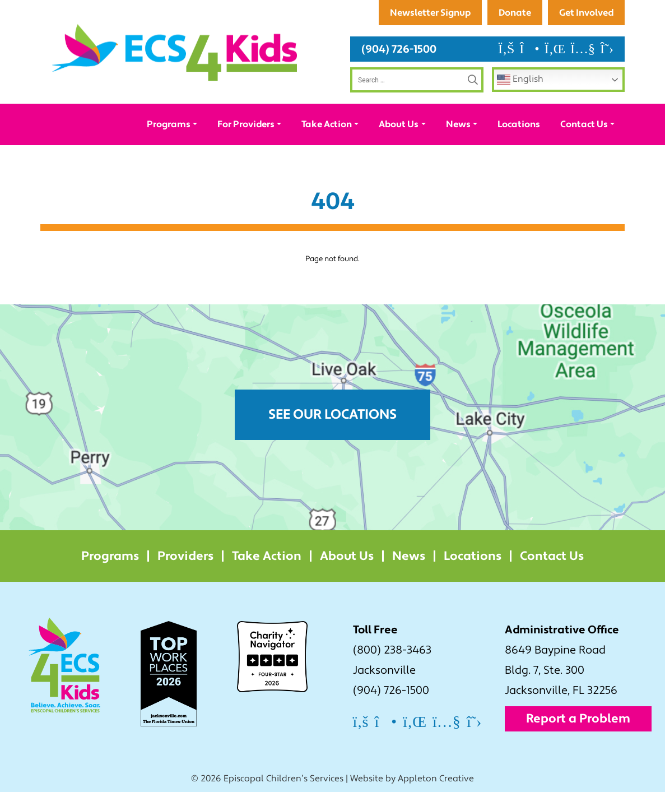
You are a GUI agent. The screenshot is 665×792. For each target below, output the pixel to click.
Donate (515, 12)
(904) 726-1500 (398, 49)
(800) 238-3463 (392, 650)
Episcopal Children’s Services (283, 778)
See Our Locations (332, 414)
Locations (518, 124)
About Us (398, 124)
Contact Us (584, 124)
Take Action (326, 124)
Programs (168, 124)
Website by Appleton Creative (412, 778)
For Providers (246, 124)
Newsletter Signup (430, 12)
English (520, 79)
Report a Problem (578, 718)
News (458, 124)
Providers (185, 556)
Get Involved (586, 12)
